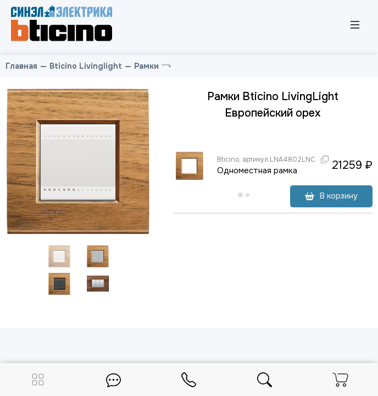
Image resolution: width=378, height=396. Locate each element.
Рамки (146, 66)
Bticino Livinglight (85, 66)
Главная (21, 66)
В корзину (331, 196)
